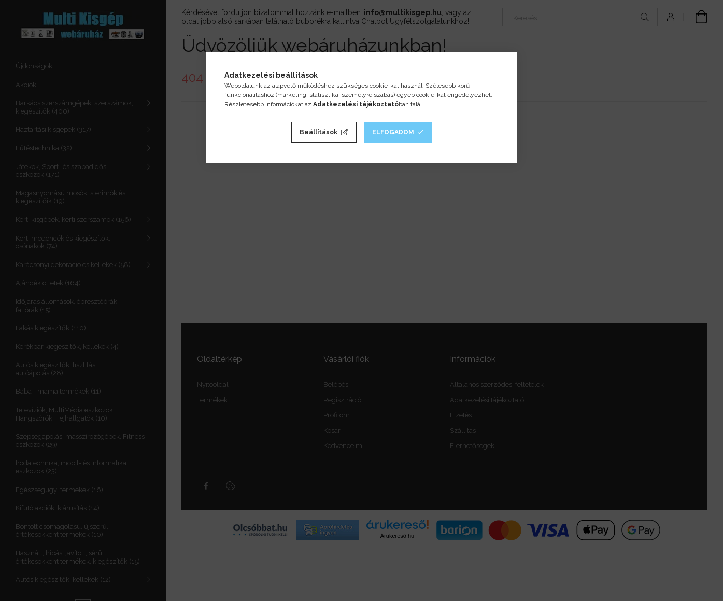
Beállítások (318, 132)
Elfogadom (393, 132)
